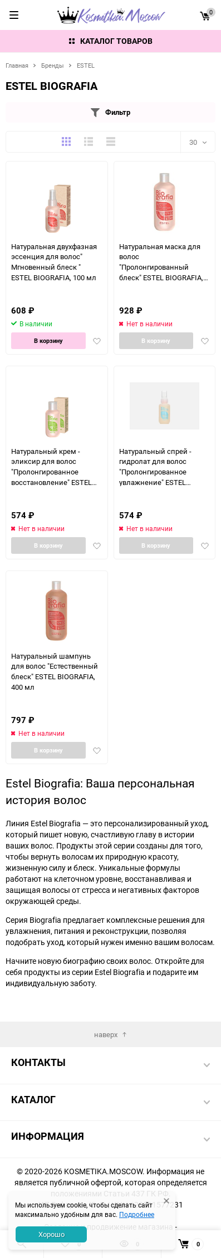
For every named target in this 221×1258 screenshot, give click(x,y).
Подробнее (136, 1214)
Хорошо (51, 1234)
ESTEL (86, 65)
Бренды (52, 65)
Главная (17, 65)
